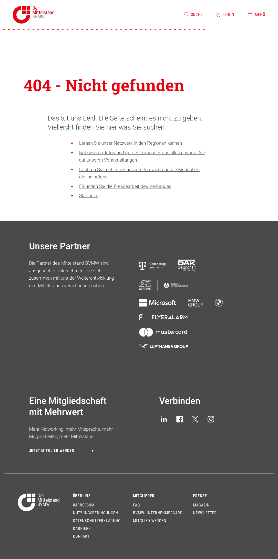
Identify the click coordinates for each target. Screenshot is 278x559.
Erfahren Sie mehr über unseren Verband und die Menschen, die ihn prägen (139, 173)
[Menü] (256, 15)
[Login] (225, 15)
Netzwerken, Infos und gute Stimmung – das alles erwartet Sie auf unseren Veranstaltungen (142, 156)
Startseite (88, 195)
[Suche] (193, 15)
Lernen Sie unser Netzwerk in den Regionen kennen (130, 143)
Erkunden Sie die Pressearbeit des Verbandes (125, 186)
